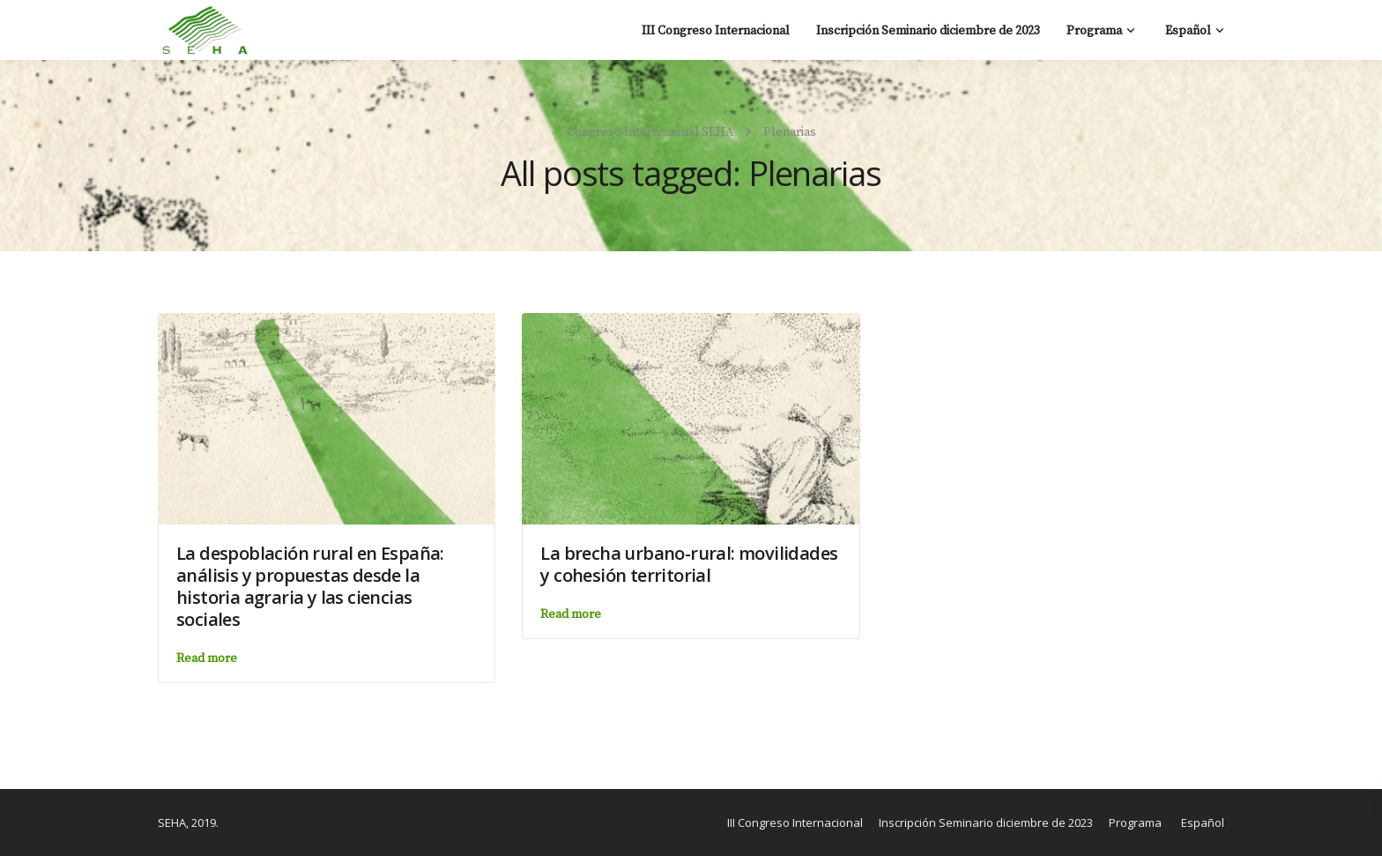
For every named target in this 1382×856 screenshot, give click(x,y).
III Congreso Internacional (716, 31)
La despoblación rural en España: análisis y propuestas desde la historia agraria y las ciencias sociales (310, 586)
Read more (206, 658)
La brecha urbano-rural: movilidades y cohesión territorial (688, 564)
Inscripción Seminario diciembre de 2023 (928, 31)
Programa (1094, 31)
